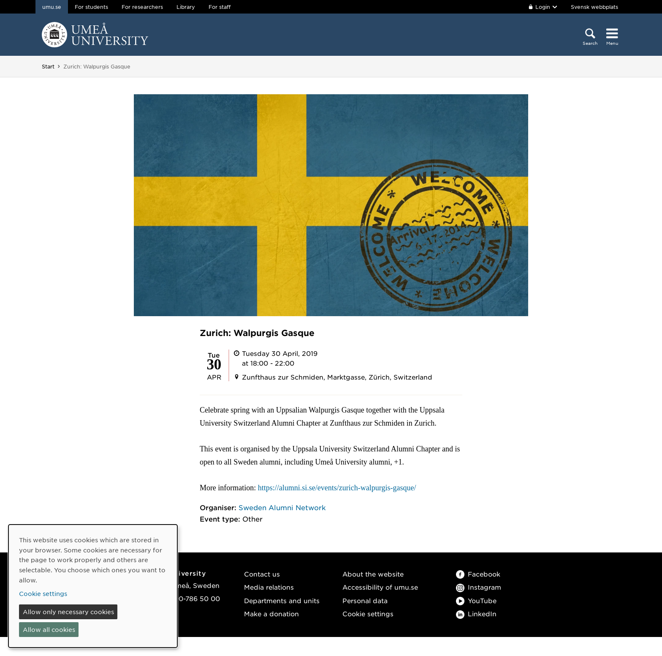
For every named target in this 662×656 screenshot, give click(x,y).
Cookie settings (367, 614)
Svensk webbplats (594, 6)
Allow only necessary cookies (68, 611)
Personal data (365, 600)
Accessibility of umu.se (380, 587)
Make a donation (271, 614)
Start (48, 66)
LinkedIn (476, 614)
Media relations (269, 587)
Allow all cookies (49, 629)
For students (91, 6)
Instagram (478, 587)
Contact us (262, 574)
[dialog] (92, 586)
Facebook (478, 574)
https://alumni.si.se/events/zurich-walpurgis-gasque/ (338, 488)
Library (185, 6)
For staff (220, 6)
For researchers (142, 6)
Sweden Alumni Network (282, 507)
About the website (373, 574)
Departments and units (282, 600)
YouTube (476, 600)
